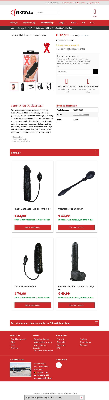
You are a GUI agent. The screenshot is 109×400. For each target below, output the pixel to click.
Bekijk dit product (32, 227)
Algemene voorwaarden (41, 393)
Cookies (83, 339)
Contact (60, 339)
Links (13, 345)
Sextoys (14, 22)
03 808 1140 (41, 372)
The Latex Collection (81, 115)
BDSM (74, 22)
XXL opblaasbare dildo (25, 286)
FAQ (58, 348)
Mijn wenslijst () (93, 3)
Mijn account (80, 3)
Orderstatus (85, 342)
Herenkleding (47, 22)
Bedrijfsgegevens (18, 339)
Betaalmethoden (41, 339)
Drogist (62, 22)
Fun (83, 22)
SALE (92, 22)
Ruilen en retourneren (43, 350)
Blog (13, 342)
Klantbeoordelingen (70, 393)
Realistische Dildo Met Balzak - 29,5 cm (76, 288)
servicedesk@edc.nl (43, 378)
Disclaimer (53, 393)
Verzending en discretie (39, 346)
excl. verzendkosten (83, 36)
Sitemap (84, 345)
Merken (14, 348)
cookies (59, 397)
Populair (54, 152)
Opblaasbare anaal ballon (70, 208)
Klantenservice (67, 3)
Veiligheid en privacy (43, 342)
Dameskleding (29, 22)
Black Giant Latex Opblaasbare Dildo (33, 208)
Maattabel (61, 342)
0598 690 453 (41, 375)
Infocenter (61, 345)
